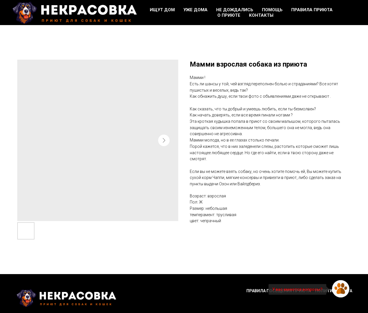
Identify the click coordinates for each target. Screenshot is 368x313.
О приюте (228, 15)
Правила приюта (312, 9)
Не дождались (234, 9)
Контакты (261, 15)
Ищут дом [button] (162, 9)
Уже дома (195, 9)
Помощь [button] (272, 9)
